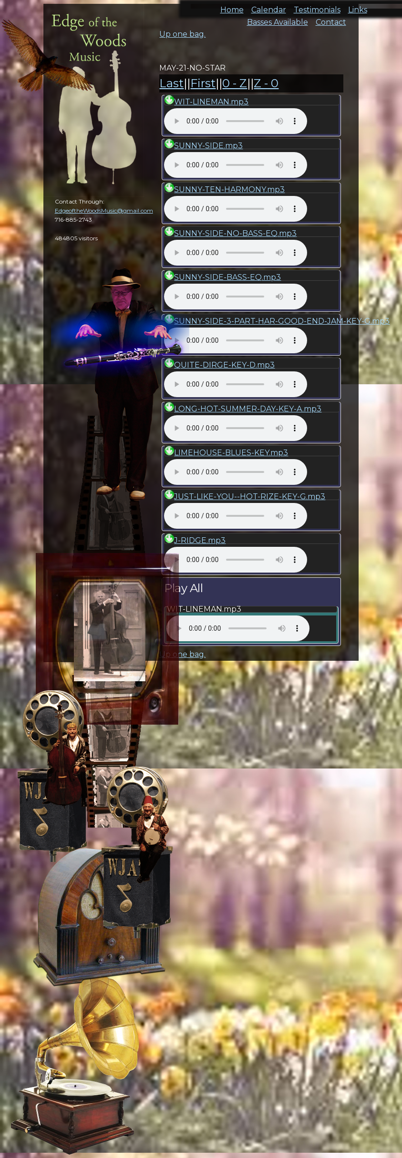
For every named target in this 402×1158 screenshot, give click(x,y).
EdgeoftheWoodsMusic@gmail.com (104, 210)
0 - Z (234, 83)
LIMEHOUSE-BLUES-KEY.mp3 (231, 452)
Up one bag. (182, 34)
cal (47, 62)
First (203, 83)
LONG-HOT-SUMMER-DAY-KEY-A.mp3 (247, 408)
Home (232, 7)
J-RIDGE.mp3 (200, 540)
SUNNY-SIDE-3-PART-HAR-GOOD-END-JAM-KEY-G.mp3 (282, 321)
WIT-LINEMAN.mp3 (211, 101)
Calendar (268, 7)
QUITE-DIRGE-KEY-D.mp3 (224, 364)
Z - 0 (266, 83)
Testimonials (317, 7)
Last (171, 83)
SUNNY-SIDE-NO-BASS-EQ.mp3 (235, 233)
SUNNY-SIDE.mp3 (208, 145)
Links (357, 7)
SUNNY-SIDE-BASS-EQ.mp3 (227, 277)
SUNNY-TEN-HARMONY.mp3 (229, 189)
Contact (331, 19)
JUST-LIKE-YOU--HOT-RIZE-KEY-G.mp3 (249, 496)
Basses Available (277, 19)
